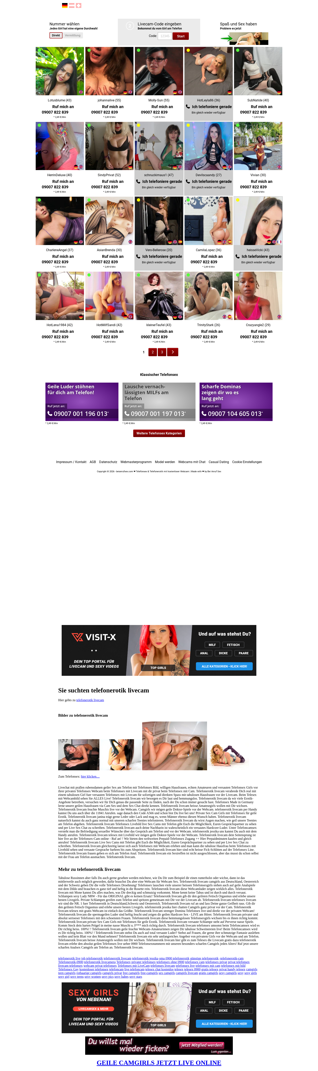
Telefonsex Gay (68, 969)
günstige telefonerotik (204, 958)
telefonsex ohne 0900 (170, 962)
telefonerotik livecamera (100, 962)
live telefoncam (134, 969)
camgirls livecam (187, 973)
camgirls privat (112, 973)
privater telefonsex (143, 962)
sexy (241, 973)
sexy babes (121, 976)
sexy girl (64, 976)
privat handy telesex (232, 969)
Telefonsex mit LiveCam (133, 965)
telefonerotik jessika (145, 958)
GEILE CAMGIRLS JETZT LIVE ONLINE (159, 1062)
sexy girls (250, 973)
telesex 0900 (192, 969)
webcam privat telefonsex (100, 965)
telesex (178, 969)
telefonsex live (185, 965)
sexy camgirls (228, 973)
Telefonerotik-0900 (70, 962)
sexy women (93, 976)
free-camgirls (149, 973)
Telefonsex (123, 962)
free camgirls (131, 973)
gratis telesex (209, 969)
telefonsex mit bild (233, 965)
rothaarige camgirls (89, 973)
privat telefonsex (239, 962)
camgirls (251, 969)
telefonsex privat (216, 962)
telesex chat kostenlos (159, 969)
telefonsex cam (194, 962)
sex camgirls (167, 973)
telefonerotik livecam (90, 700)
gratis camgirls (208, 973)
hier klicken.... (90, 776)
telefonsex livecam (162, 965)
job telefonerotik (92, 958)
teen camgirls (67, 973)
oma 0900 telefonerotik (174, 958)
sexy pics (108, 976)
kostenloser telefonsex (94, 969)
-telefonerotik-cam (231, 958)
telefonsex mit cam (208, 965)
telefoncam (116, 969)
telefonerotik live (69, 958)
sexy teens (77, 976)
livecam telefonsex (70, 965)
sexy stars (135, 976)
